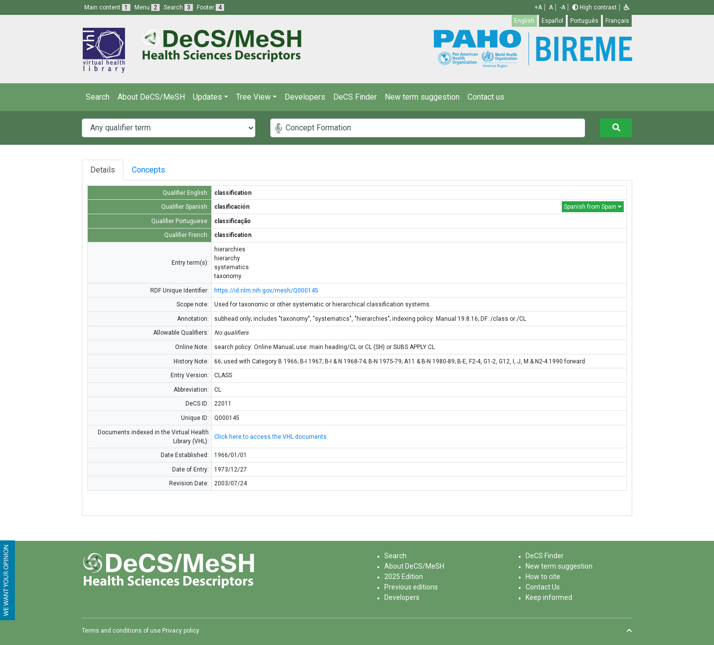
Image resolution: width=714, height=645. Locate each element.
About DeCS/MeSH (151, 97)
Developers (305, 97)
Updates (207, 97)
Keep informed (549, 597)
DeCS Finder (355, 97)
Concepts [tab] (169, 170)
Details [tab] (103, 170)
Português (584, 20)
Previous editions (411, 587)
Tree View (253, 97)
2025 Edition (403, 577)
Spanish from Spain (593, 206)
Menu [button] (147, 7)
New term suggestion (422, 97)
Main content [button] (107, 7)
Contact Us (543, 587)
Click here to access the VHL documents (270, 436)
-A (562, 7)
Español (552, 20)
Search (98, 97)
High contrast (594, 7)
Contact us (486, 97)
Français (617, 20)
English (524, 20)
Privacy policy (180, 630)
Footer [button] (210, 7)
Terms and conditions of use (121, 630)
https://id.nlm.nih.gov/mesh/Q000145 (266, 290)
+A (538, 7)
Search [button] (178, 7)
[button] (626, 7)
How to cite (543, 577)
